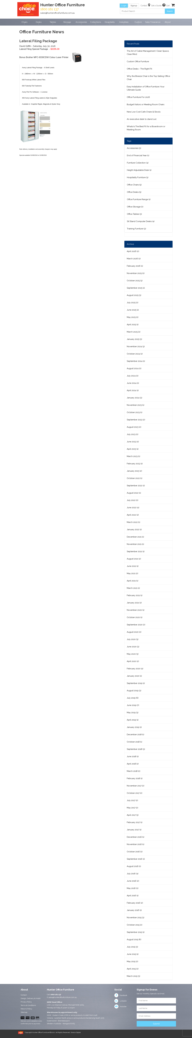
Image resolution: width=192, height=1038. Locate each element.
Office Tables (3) (134, 214)
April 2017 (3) (133, 815)
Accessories (81, 22)
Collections (95, 22)
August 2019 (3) (134, 690)
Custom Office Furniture (138, 61)
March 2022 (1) (133, 522)
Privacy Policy (26, 1002)
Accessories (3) (134, 148)
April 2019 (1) (133, 720)
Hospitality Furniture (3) (137, 177)
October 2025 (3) (135, 280)
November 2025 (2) (136, 273)
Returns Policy (26, 1009)
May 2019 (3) (132, 712)
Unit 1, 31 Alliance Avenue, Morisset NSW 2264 (65, 1005)
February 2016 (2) (135, 903)
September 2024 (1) (136, 361)
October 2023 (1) (134, 412)
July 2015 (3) (132, 947)
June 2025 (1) (133, 310)
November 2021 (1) (135, 544)
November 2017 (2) (135, 786)
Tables (53, 22)
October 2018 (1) (134, 742)
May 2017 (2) (132, 808)
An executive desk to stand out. (142, 119)
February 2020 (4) (135, 668)
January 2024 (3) (134, 398)
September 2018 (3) (136, 749)
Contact (24, 995)
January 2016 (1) (134, 910)
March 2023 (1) (133, 456)
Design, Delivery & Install (31, 998)
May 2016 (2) (132, 888)
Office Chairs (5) (134, 185)
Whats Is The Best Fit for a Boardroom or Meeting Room (146, 128)
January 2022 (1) (134, 529)
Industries (123, 22)
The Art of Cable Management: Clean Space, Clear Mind (148, 52)
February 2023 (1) (135, 463)
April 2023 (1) (133, 449)
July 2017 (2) (132, 800)
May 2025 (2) (132, 317)
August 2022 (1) (134, 493)
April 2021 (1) (132, 581)
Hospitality (110, 22)
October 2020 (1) (134, 617)
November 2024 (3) (136, 346)
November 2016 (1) (135, 844)
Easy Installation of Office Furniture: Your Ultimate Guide (145, 88)
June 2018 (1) (133, 756)
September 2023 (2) (136, 420)
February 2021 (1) (134, 595)
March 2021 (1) (133, 588)
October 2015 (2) (134, 925)
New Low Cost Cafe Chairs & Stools (143, 112)
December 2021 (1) (135, 537)
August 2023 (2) (134, 427)
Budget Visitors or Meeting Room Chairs (145, 104)
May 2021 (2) (132, 573)
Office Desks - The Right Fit (139, 69)
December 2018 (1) (135, 734)
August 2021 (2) (134, 559)
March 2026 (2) (134, 258)
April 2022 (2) (133, 515)
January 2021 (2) (134, 603)
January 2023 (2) (134, 471)
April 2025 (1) (133, 324)
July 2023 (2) (132, 434)
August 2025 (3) (134, 295)
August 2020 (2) (134, 632)
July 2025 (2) (132, 302)
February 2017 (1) (134, 822)
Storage (67, 22)
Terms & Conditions (28, 1005)
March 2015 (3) (133, 976)
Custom (138, 22)
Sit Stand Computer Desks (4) (141, 221)
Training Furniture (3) (136, 228)
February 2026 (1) (135, 266)
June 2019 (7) (133, 705)
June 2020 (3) (133, 646)
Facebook (120, 995)
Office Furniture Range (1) (139, 199)
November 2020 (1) (135, 610)
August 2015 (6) (134, 939)
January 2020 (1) (134, 676)
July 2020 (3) (132, 639)
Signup (134, 5)
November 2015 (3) (135, 917)
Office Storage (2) (135, 207)
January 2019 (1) (134, 727)
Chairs (24, 22)
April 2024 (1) (133, 390)
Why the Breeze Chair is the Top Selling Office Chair (148, 78)
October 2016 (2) (135, 851)
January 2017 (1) (134, 829)
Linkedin (120, 1001)
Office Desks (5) (134, 192)
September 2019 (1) (136, 683)
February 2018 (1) (135, 778)
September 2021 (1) (136, 551)
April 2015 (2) (133, 969)
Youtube (120, 1007)
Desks (38, 22)
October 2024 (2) (135, 354)
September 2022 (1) (136, 485)
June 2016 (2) (133, 881)
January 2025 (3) (134, 339)
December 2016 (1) (135, 837)
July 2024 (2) (132, 376)
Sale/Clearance (152, 22)
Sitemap (24, 1012)
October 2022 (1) (134, 478)
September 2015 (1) (136, 932)
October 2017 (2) (134, 793)
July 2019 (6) (133, 698)
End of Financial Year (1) (138, 155)
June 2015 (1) (133, 954)
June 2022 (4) (133, 507)
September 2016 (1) (136, 859)
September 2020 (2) (136, 624)
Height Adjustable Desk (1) (139, 170)
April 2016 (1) (133, 895)
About (168, 22)
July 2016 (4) (132, 873)
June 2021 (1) (133, 566)
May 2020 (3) (133, 654)
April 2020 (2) (133, 661)
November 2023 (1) (135, 405)
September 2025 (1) (136, 288)
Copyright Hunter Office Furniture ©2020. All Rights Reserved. (48, 1032)
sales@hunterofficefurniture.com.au (57, 13)
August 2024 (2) (134, 368)
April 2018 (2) (133, 764)
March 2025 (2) (133, 332)
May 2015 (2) (132, 961)
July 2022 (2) (132, 500)
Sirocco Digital (76, 1032)
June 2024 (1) (133, 383)
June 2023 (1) (133, 441)
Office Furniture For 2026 (138, 97)
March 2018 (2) (133, 771)
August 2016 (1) (134, 866)
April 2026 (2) (133, 251)
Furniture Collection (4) (138, 163)
